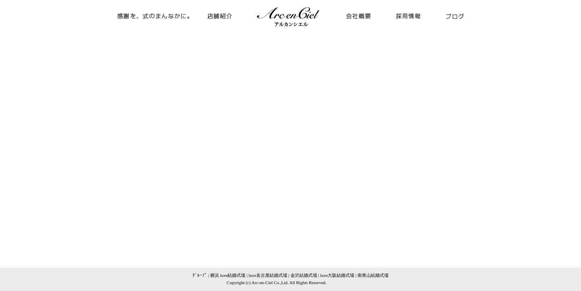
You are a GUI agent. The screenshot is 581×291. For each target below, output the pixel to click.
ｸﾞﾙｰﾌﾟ (199, 275)
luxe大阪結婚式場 (337, 275)
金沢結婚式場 (303, 275)
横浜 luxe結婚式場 (228, 275)
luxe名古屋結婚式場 (268, 275)
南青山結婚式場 (373, 275)
